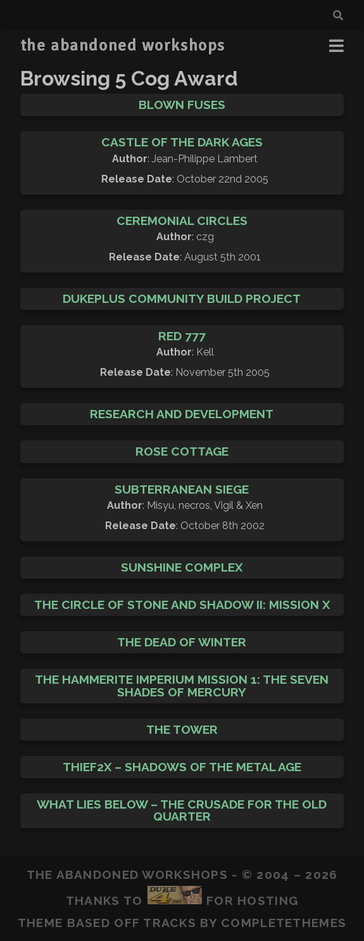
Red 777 (182, 336)
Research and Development (181, 414)
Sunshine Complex (181, 567)
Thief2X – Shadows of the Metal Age (182, 767)
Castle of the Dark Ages (182, 142)
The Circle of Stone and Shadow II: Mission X (182, 604)
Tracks (169, 923)
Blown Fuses (182, 105)
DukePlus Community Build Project (182, 298)
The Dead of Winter (181, 642)
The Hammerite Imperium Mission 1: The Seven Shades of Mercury (182, 685)
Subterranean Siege (182, 489)
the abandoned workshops (122, 45)
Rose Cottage (182, 451)
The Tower (182, 729)
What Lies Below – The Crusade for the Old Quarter (182, 810)
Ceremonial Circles (182, 220)
